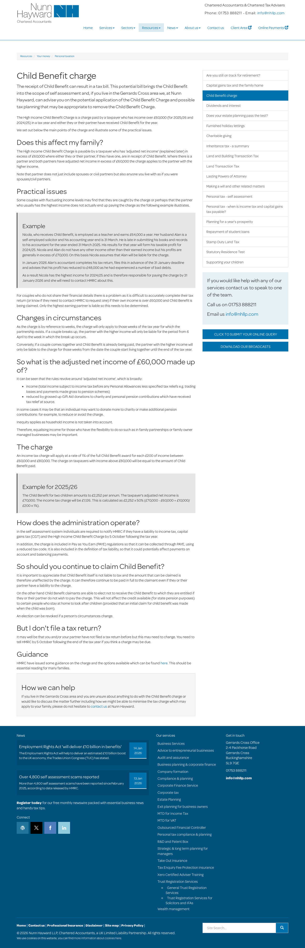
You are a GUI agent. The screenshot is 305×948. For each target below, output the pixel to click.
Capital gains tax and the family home (234, 85)
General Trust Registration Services (186, 890)
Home (88, 27)
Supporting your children (225, 262)
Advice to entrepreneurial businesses (186, 750)
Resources (151, 27)
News (172, 27)
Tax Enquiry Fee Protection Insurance (186, 867)
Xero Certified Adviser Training (180, 874)
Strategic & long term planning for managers (183, 851)
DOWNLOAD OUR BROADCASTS (245, 346)
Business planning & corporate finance (187, 764)
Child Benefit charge (221, 95)
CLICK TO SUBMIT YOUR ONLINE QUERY (245, 334)
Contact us (215, 27)
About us (193, 27)
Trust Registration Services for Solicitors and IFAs (189, 900)
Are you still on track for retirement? (233, 75)
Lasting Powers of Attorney (226, 176)
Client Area (241, 27)
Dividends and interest (223, 105)
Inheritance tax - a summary (227, 145)
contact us (99, 706)
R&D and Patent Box (173, 841)
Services (107, 27)
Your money (43, 56)
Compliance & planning (175, 778)
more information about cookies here (97, 938)
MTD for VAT (167, 820)
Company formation (173, 771)
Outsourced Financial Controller (182, 827)
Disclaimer (94, 925)
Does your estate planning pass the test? (237, 115)
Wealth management (173, 908)
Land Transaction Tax (222, 166)
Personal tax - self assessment (229, 196)
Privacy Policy (132, 925)
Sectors (128, 27)
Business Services (171, 743)
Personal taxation (64, 56)
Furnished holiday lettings (225, 125)
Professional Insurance (65, 925)
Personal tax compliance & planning (185, 834)
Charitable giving (218, 135)
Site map (112, 925)
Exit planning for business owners (183, 806)
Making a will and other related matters (235, 186)
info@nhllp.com (271, 12)
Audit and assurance (173, 757)
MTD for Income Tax (173, 813)
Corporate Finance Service (178, 785)
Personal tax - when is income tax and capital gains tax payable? (244, 209)
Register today (29, 802)
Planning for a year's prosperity (229, 221)
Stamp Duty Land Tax (222, 241)
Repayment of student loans (227, 231)
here (164, 663)
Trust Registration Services (178, 881)
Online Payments (273, 27)
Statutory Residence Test (225, 251)
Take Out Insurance (172, 860)
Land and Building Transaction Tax (232, 155)
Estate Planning (169, 799)
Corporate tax (168, 792)
